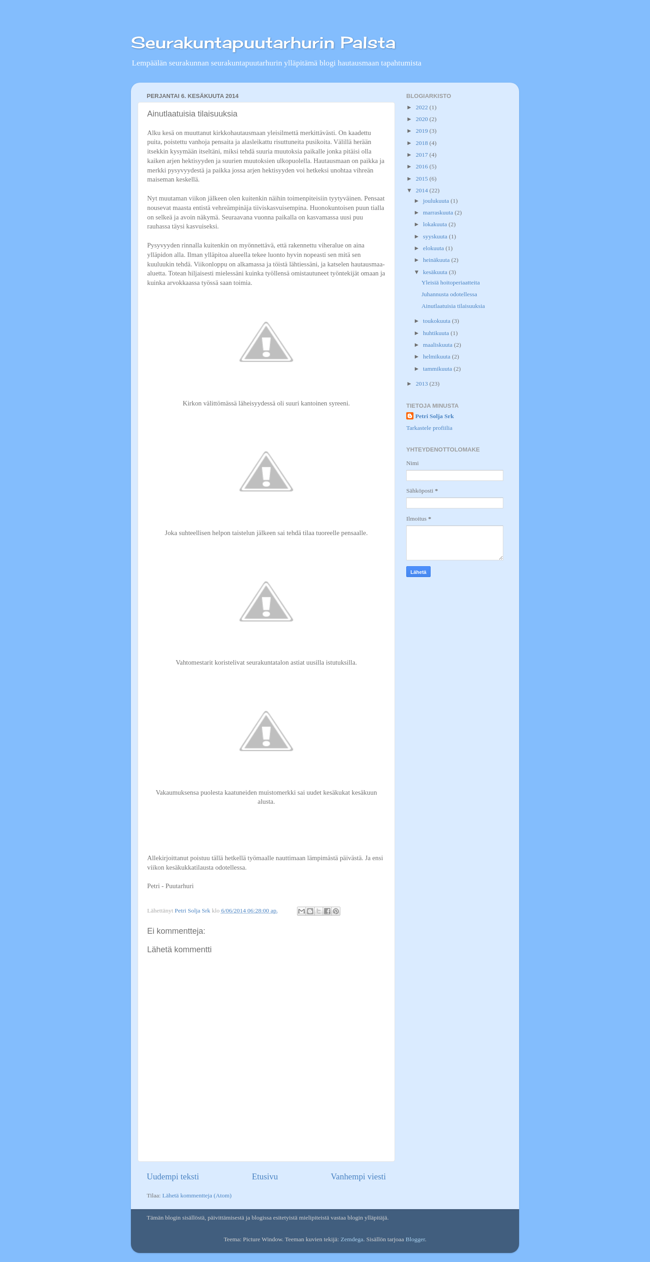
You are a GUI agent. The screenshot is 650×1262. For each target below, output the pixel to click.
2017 (422, 154)
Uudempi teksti (173, 1176)
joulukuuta (436, 200)
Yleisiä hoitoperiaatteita (451, 282)
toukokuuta (437, 320)
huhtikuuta (436, 333)
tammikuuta (438, 368)
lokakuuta (436, 224)
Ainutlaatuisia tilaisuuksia (453, 306)
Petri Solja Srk (434, 416)
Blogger (415, 1239)
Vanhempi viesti (358, 1176)
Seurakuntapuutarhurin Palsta (263, 42)
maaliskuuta (438, 344)
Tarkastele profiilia (429, 427)
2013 (422, 383)
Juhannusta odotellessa (449, 294)
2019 (422, 130)
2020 (422, 119)
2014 (422, 190)
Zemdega (351, 1239)
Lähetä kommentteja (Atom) (197, 1195)
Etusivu (265, 1176)
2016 (422, 166)
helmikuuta (437, 356)
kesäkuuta (436, 272)
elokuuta (434, 248)
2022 (422, 107)
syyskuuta (436, 236)
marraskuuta (439, 212)
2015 (422, 178)
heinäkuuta (437, 259)
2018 (422, 143)
